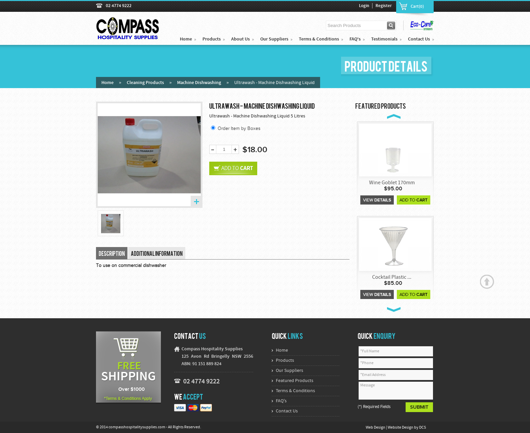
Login (364, 6)
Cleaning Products (145, 82)
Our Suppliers (274, 39)
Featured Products (294, 380)
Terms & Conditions (319, 39)
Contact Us (419, 39)
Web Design (376, 428)
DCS (422, 428)
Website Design (401, 428)
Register (384, 6)
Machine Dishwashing (199, 82)
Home (186, 39)
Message (396, 391)
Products (211, 39)
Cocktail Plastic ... (391, 277)
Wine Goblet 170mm (392, 183)
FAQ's (355, 39)
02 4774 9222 (118, 5)
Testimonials (384, 39)
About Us (240, 39)
